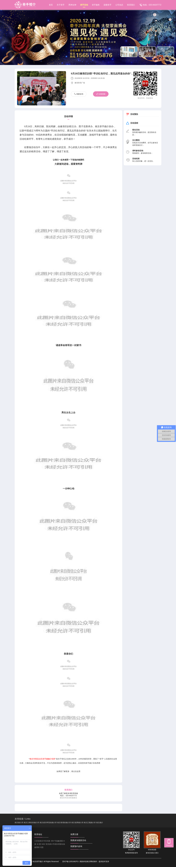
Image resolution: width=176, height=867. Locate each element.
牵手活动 (84, 5)
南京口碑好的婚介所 (31, 822)
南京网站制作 (92, 861)
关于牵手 (61, 5)
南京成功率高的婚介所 (48, 822)
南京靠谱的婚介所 (64, 822)
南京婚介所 (19, 822)
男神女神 (72, 5)
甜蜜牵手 (107, 5)
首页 (51, 5)
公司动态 (119, 5)
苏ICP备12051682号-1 (70, 861)
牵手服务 (96, 5)
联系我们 (131, 5)
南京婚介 (99, 822)
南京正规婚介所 (90, 822)
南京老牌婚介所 (77, 822)
